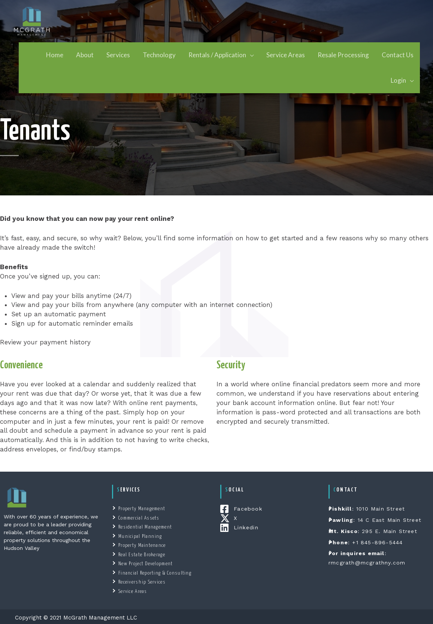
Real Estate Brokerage (140, 553)
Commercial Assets (137, 517)
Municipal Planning (138, 535)
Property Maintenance (141, 544)
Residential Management (143, 526)
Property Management (141, 508)
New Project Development (144, 562)
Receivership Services (140, 580)
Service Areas (132, 589)
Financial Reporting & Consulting (152, 571)
